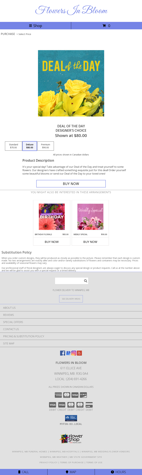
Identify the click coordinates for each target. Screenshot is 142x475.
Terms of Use (94, 462)
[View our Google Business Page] (68, 354)
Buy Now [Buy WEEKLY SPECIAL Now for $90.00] (90, 242)
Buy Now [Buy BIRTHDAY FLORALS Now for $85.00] (52, 242)
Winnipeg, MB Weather (53, 457)
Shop (35, 25)
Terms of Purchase (72, 462)
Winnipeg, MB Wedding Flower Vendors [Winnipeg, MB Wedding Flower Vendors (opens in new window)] (106, 451)
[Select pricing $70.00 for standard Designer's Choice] (13, 146)
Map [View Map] (71, 472)
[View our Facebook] (62, 354)
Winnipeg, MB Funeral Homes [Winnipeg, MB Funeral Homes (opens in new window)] (29, 451)
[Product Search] (71, 280)
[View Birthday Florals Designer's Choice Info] (52, 216)
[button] (71, 418)
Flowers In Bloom (71, 11)
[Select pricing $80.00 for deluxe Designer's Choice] (30, 146)
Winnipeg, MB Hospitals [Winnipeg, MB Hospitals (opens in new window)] (64, 451)
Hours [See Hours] (118, 472)
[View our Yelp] (79, 354)
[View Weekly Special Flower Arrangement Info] (90, 216)
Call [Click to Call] (23, 472)
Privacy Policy (48, 462)
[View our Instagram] (73, 354)
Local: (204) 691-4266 (71, 379)
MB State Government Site (86, 457)
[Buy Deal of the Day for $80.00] (71, 183)
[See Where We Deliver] (71, 298)
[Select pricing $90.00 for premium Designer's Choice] (45, 146)
